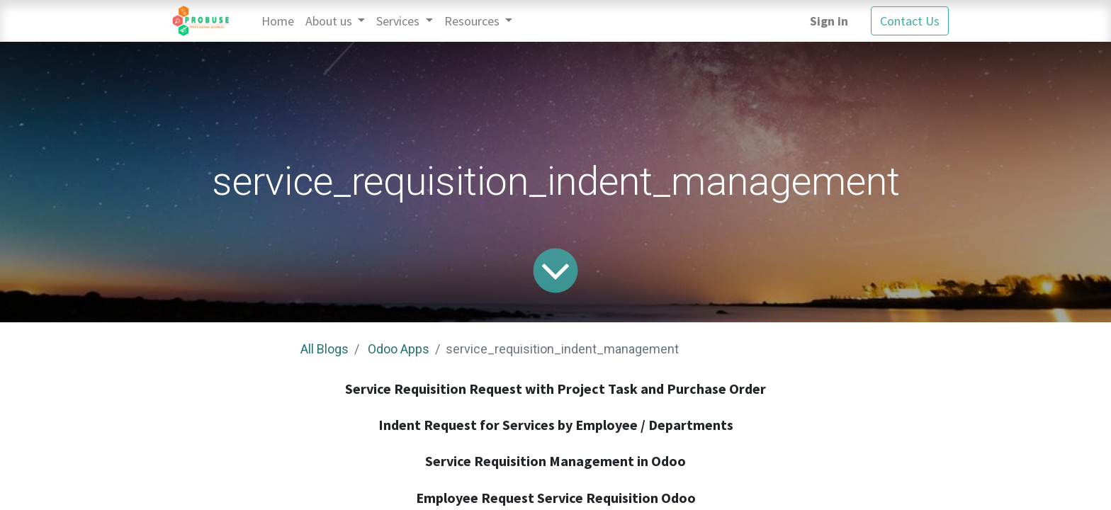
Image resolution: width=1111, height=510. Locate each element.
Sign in (829, 21)
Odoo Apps (398, 348)
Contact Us (910, 21)
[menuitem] (278, 21)
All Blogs (324, 348)
